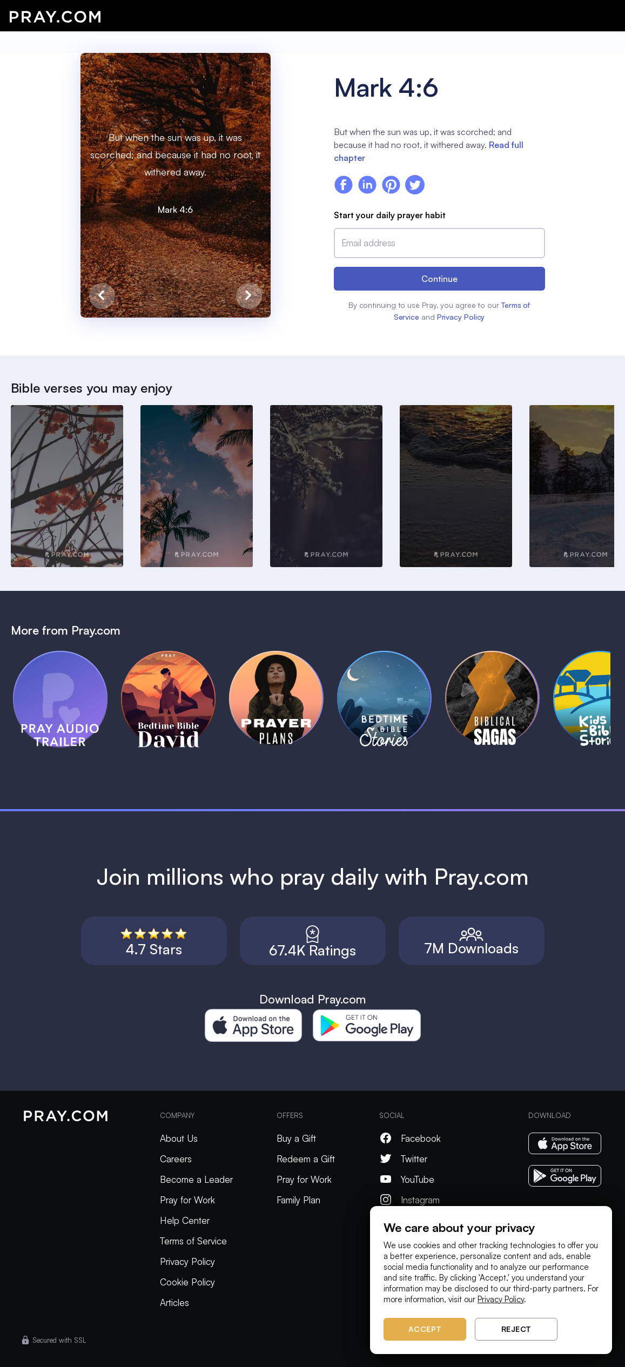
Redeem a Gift (306, 1158)
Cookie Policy (187, 1282)
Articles (174, 1302)
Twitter (403, 1158)
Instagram (409, 1200)
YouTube (406, 1179)
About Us (179, 1138)
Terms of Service (193, 1241)
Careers (176, 1158)
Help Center (185, 1220)
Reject (516, 1329)
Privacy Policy (461, 316)
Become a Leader (196, 1179)
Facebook (410, 1138)
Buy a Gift (296, 1138)
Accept (425, 1329)
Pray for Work (187, 1200)
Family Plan (298, 1200)
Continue (439, 278)
